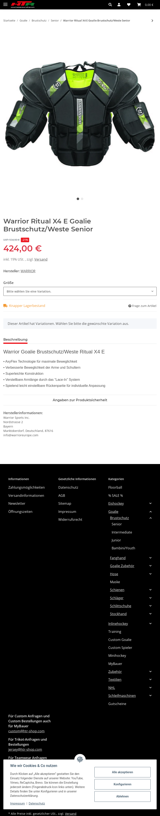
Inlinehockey (118, 623)
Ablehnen (122, 796)
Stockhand (118, 614)
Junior (116, 540)
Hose (114, 574)
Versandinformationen (26, 495)
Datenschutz (68, 487)
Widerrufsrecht (70, 519)
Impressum (67, 511)
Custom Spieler (120, 647)
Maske (115, 582)
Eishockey (116, 503)
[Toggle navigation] (5, 2)
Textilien (114, 679)
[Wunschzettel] (129, 4)
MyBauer (115, 663)
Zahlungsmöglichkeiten (26, 487)
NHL (111, 687)
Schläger (117, 598)
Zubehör (115, 671)
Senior (117, 524)
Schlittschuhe (120, 606)
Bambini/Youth (123, 548)
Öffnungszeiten (20, 511)
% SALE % (115, 495)
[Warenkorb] (145, 4)
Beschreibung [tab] (15, 340)
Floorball (115, 487)
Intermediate (122, 532)
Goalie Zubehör (122, 566)
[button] (111, 4)
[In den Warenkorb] (6, 34)
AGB (61, 495)
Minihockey (117, 655)
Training (114, 631)
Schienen (117, 590)
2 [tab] (82, 199)
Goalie (113, 511)
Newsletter (16, 503)
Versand (41, 259)
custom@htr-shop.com (26, 731)
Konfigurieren (122, 784)
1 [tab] (78, 199)
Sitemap (64, 503)
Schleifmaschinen (122, 695)
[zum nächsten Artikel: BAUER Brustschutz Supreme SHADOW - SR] (152, 20)
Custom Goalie (119, 639)
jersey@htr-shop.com (25, 749)
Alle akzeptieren (122, 772)
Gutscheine (117, 703)
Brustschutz (119, 518)
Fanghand (118, 558)
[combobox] (80, 291)
